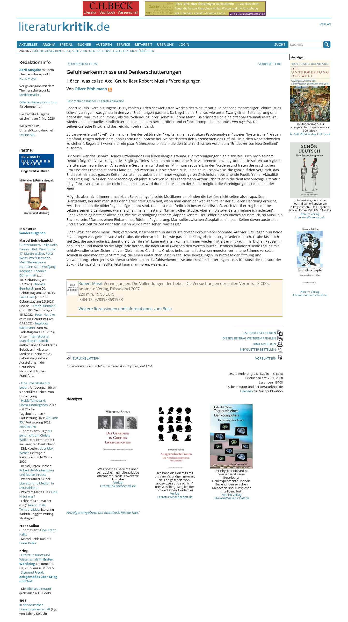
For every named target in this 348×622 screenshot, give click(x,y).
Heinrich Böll (28, 249)
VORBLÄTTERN (270, 63)
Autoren (104, 44)
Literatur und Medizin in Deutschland (36, 485)
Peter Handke (45, 314)
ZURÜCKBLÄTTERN (81, 63)
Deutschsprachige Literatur (111, 51)
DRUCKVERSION (268, 344)
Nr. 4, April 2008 (75, 51)
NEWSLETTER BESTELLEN (261, 349)
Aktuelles (28, 44)
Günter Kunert (29, 245)
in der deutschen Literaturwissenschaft (34, 607)
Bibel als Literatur (38, 588)
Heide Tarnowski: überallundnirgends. (33, 402)
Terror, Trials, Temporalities (32, 507)
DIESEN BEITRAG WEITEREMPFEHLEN (253, 338)
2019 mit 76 (27, 426)
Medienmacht (29, 94)
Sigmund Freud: (38, 576)
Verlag (325, 24)
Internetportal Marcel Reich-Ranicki (34, 338)
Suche (279, 44)
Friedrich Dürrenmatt (32, 273)
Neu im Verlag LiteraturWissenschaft (310, 215)
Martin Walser (34, 253)
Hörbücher (145, 51)
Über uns (165, 44)
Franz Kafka (27, 543)
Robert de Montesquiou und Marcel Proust (36, 472)
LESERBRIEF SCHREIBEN (262, 332)
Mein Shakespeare (32, 262)
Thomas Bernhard (32, 286)
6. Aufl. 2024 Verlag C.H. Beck (310, 134)
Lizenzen (246, 391)
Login (184, 44)
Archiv (49, 44)
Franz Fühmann (44, 306)
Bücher (84, 44)
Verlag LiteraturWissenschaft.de (118, 484)
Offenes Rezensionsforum (38, 102)
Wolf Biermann (39, 258)
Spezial (66, 44)
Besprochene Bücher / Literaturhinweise (95, 101)
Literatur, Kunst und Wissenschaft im (36, 559)
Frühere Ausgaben (46, 51)
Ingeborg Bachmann (33, 325)
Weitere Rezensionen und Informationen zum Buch (125, 308)
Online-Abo (27, 134)
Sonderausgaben (32, 233)
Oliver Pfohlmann (91, 89)
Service (123, 44)
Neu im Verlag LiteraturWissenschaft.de (231, 496)
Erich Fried (26, 297)
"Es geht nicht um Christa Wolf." (35, 435)
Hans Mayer (28, 78)
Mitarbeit (143, 44)
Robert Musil (90, 283)
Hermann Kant (30, 266)
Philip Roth (49, 245)
